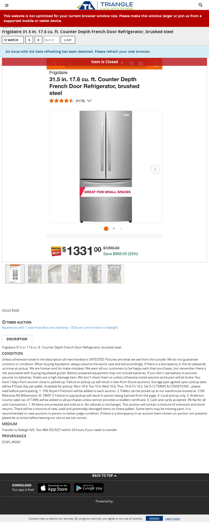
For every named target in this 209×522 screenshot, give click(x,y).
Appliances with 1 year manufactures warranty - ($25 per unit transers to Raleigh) (60, 327)
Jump (68, 40)
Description (17, 339)
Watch (13, 40)
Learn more (172, 518)
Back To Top (104, 475)
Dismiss (154, 518)
